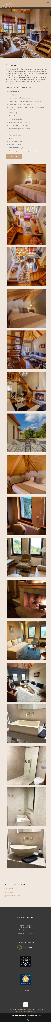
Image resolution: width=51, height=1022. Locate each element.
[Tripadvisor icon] (28, 990)
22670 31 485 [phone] (19, 8)
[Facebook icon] (23, 990)
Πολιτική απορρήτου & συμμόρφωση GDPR (26, 1015)
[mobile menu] (48, 3)
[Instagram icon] (25, 990)
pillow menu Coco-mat (35, 101)
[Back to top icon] (25, 1004)
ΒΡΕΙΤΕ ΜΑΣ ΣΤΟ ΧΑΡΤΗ (25, 933)
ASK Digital (32, 1009)
